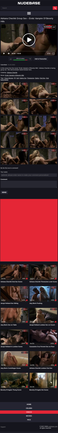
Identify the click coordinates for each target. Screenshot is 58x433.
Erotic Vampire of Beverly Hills (14, 75)
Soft (17, 78)
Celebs (29, 408)
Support (3, 427)
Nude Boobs (4, 80)
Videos (29, 412)
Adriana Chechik (12, 72)
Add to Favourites (41, 59)
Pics (29, 420)
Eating (37, 78)
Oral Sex (42, 78)
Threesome (30, 78)
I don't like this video (30, 59)
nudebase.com (52, 426)
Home (29, 404)
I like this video (11, 59)
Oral (47, 78)
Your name (4, 172)
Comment (4, 179)
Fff (15, 78)
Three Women (8, 78)
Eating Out (23, 78)
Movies (29, 416)
